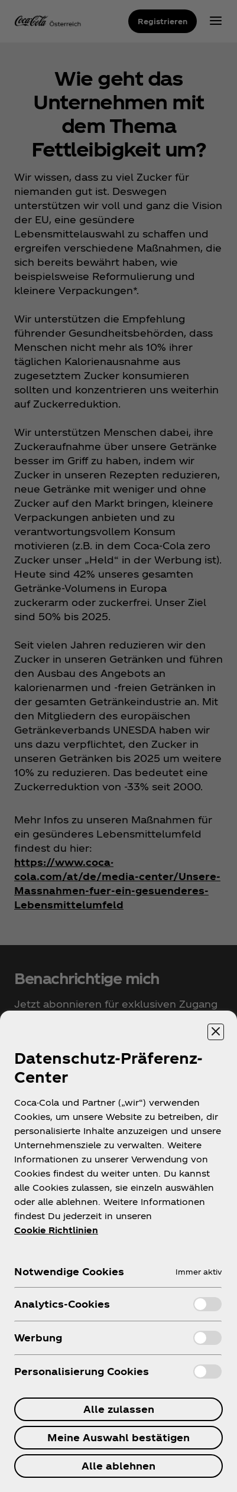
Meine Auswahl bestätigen (118, 1437)
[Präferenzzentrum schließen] (216, 1032)
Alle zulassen (118, 1409)
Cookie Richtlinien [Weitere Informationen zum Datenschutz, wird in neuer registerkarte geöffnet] (56, 1230)
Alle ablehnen (118, 1465)
